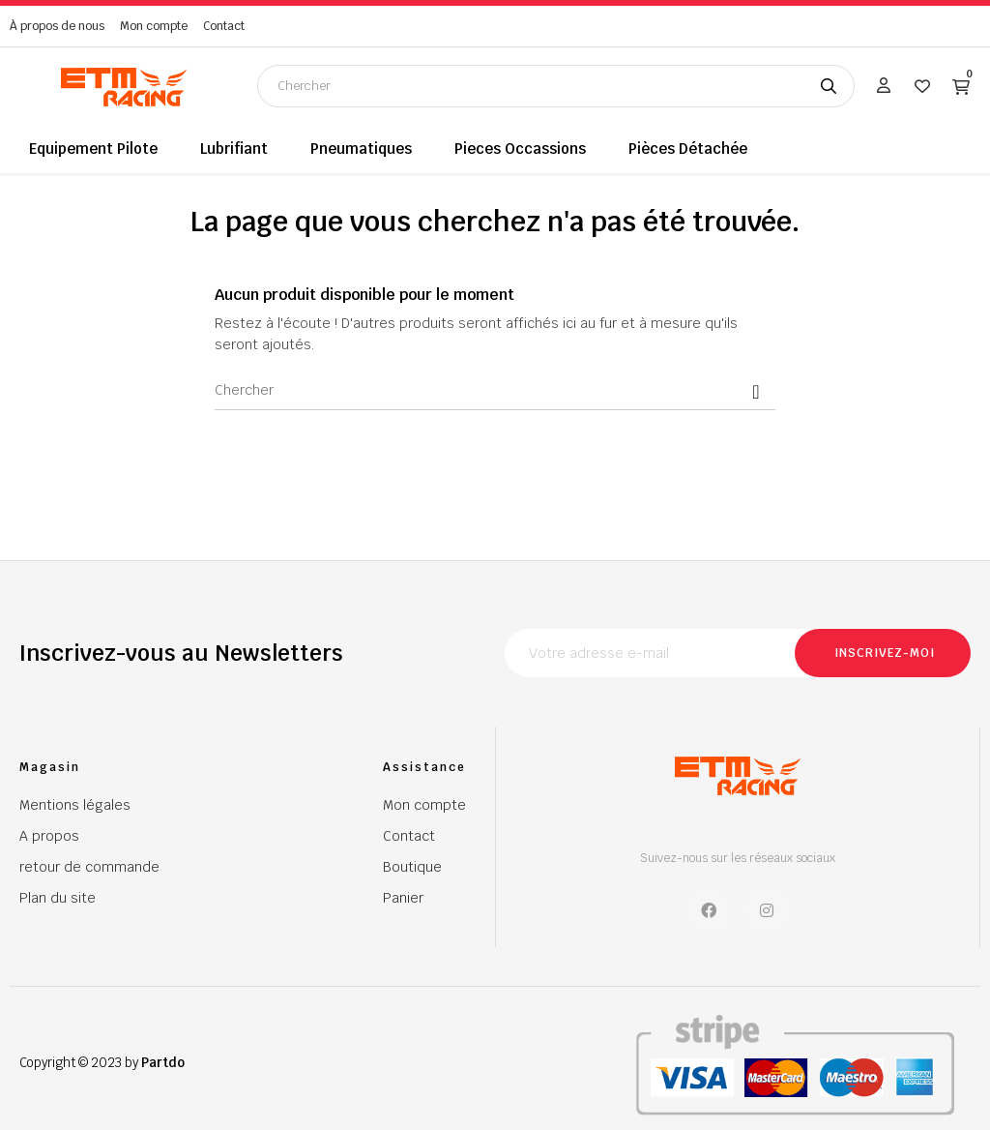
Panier (403, 898)
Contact (224, 26)
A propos (49, 836)
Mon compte (154, 26)
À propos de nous (57, 26)
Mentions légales (75, 805)
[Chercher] (495, 391)
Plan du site (57, 898)
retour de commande (89, 867)
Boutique (412, 867)
